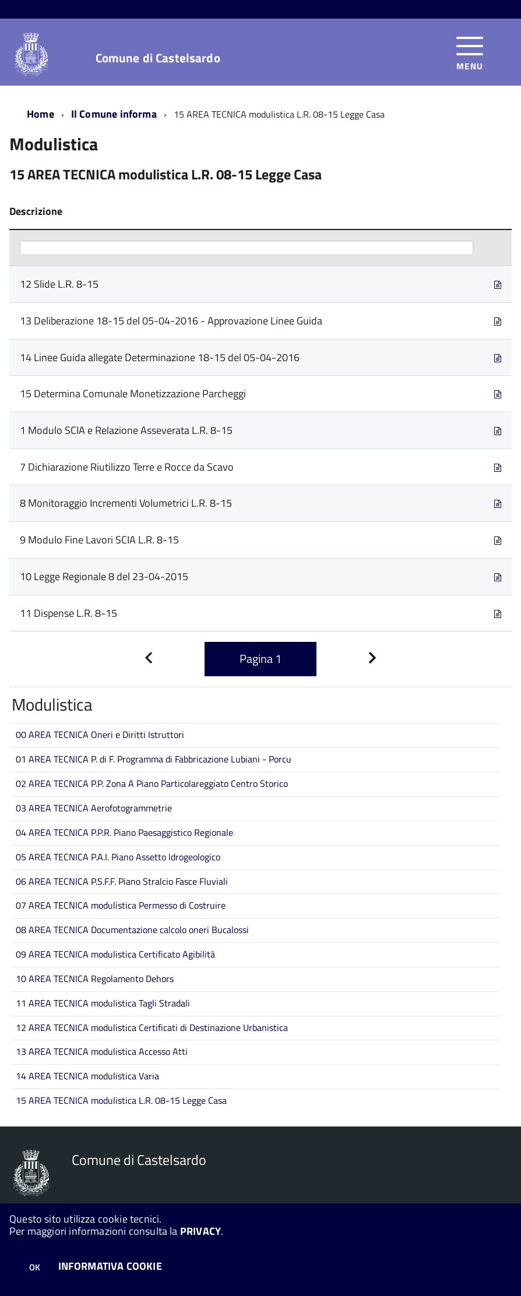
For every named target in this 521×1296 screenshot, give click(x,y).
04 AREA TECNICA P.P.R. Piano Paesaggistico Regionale (124, 832)
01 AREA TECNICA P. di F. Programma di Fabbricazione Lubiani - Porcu (153, 759)
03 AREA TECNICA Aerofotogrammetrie (94, 808)
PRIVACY (200, 1231)
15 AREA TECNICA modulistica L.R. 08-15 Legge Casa (121, 1100)
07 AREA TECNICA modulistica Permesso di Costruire (121, 905)
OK (34, 1267)
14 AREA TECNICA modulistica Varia (87, 1076)
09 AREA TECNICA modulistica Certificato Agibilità (115, 954)
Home (40, 114)
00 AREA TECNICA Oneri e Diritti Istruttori (100, 734)
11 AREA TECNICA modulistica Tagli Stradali (103, 1003)
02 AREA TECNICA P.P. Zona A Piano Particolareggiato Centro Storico (152, 783)
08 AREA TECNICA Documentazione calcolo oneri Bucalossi (132, 930)
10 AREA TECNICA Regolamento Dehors (95, 979)
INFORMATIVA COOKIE (110, 1266)
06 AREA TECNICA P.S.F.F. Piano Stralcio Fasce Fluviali (122, 881)
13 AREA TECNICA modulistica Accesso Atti (102, 1051)
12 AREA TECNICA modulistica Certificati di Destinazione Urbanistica (152, 1027)
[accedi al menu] (470, 52)
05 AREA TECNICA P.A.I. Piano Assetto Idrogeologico (118, 857)
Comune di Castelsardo (158, 58)
